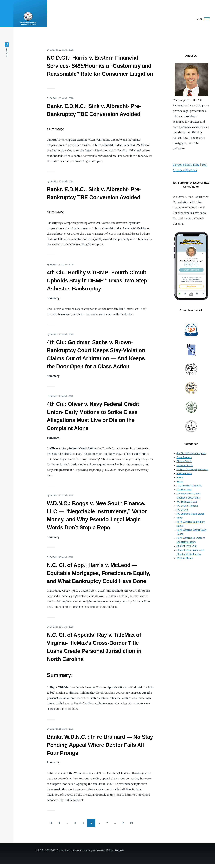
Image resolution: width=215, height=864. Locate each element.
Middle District (183, 489)
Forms (179, 477)
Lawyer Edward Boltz (186, 164)
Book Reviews (184, 457)
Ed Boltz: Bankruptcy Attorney (192, 469)
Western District (184, 558)
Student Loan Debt (186, 546)
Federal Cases (184, 473)
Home (179, 481)
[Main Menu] (202, 18)
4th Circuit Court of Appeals (191, 453)
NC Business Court (186, 501)
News (179, 518)
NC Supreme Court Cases (190, 514)
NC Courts (182, 509)
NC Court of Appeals (187, 505)
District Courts (183, 461)
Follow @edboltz (115, 850)
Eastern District (184, 465)
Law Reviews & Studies (188, 485)
